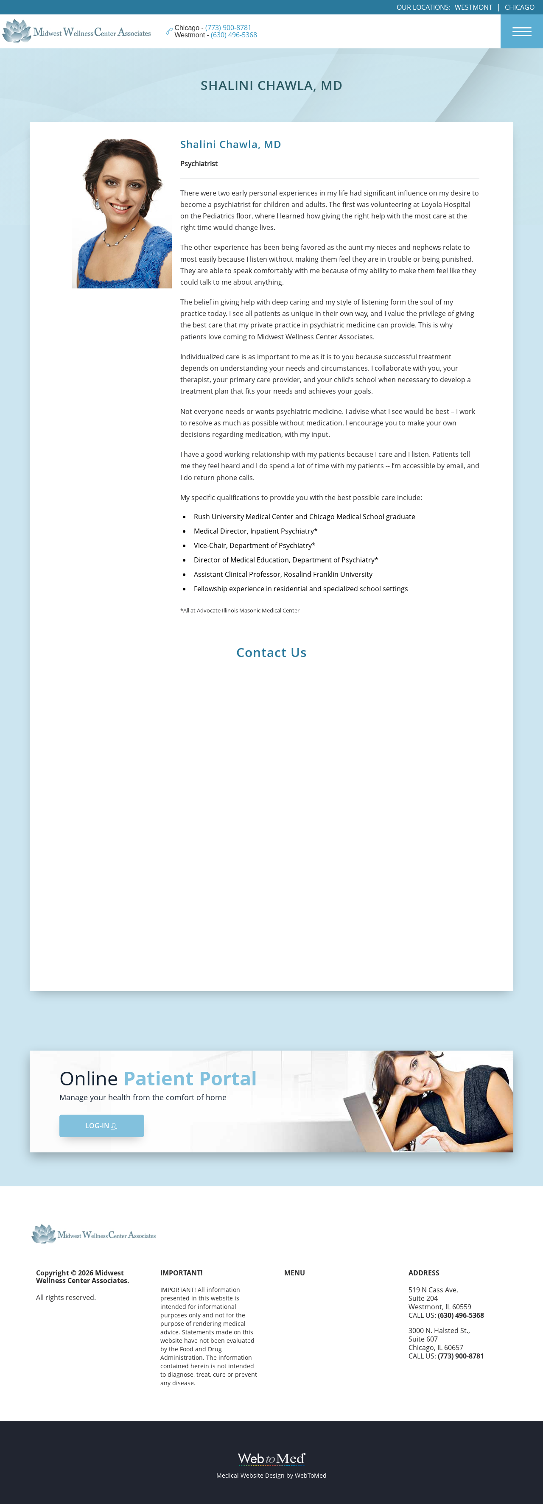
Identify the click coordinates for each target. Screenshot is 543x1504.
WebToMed (311, 1475)
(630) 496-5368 (461, 1315)
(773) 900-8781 (461, 1356)
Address (424, 1273)
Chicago (520, 7)
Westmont (474, 7)
